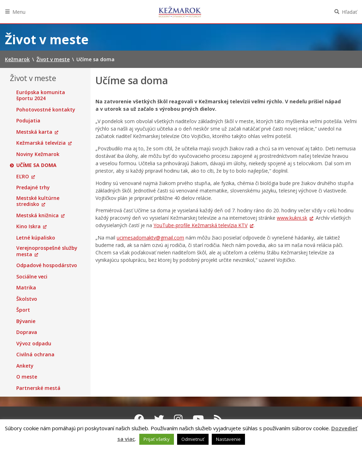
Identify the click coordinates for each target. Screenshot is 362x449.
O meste (26, 377)
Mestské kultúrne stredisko (37, 201)
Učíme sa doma (36, 165)
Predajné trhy (33, 187)
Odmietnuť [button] (192, 439)
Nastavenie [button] (228, 439)
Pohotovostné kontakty (45, 110)
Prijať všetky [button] (157, 439)
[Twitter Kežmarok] (159, 419)
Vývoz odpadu (33, 343)
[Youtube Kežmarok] (198, 419)
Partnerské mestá (38, 388)
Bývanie (25, 321)
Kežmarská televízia (41, 143)
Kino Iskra (28, 226)
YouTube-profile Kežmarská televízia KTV (200, 225)
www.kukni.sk (292, 217)
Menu (18, 11)
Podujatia (28, 120)
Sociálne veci (31, 277)
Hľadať (349, 11)
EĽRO (22, 176)
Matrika (26, 287)
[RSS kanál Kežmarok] (218, 419)
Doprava (26, 332)
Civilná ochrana (35, 354)
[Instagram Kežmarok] (178, 419)
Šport (23, 310)
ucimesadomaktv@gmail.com (150, 237)
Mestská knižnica (37, 215)
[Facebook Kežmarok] (139, 419)
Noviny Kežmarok (37, 154)
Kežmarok (180, 11)
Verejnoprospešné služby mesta (46, 251)
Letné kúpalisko (35, 238)
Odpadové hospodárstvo (46, 265)
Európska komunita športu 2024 (40, 95)
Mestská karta (34, 132)
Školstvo (26, 299)
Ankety (25, 366)
